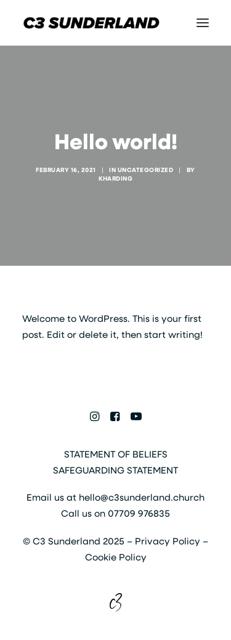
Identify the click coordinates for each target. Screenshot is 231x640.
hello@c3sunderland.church (142, 497)
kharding (115, 178)
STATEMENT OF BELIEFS (116, 454)
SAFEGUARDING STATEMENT (115, 470)
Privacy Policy (167, 541)
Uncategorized (146, 169)
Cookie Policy (116, 557)
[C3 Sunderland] (91, 23)
